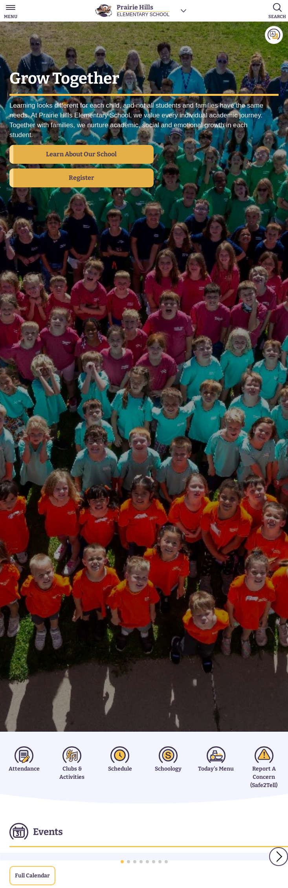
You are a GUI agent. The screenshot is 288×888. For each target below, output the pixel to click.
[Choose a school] (183, 10)
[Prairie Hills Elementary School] (132, 10)
